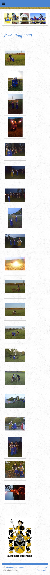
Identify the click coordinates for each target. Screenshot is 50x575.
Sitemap (22, 567)
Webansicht (42, 570)
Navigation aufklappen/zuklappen (25, 3)
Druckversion (10, 567)
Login (44, 567)
